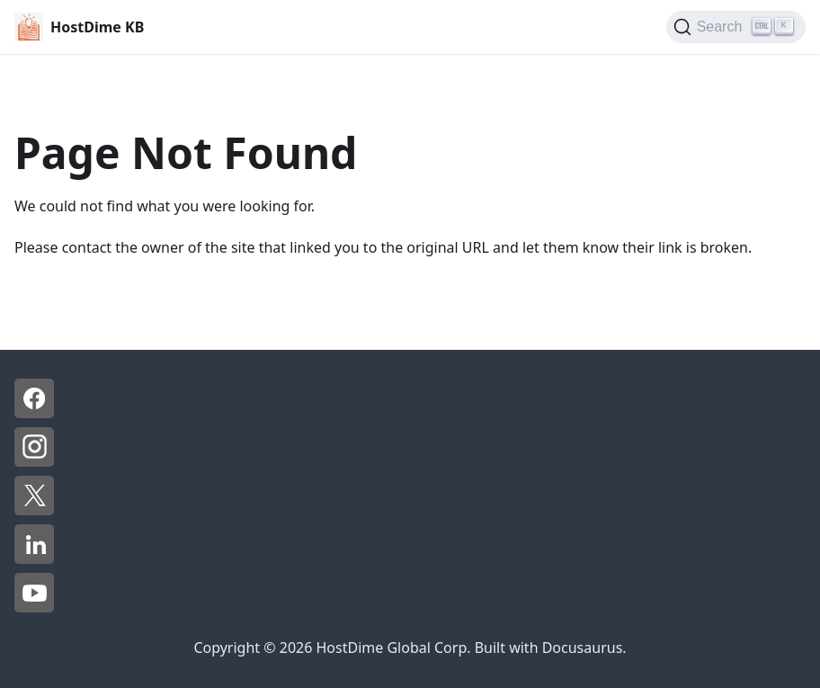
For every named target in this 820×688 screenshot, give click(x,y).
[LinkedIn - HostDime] (34, 558)
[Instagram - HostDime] (34, 461)
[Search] (736, 27)
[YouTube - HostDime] (34, 607)
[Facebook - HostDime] (34, 413)
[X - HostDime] (34, 510)
